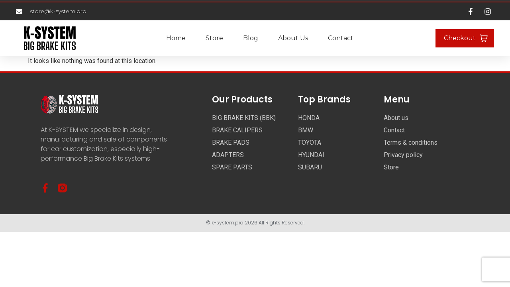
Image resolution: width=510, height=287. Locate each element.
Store (214, 38)
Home (176, 38)
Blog (250, 38)
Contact (340, 38)
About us (293, 38)
